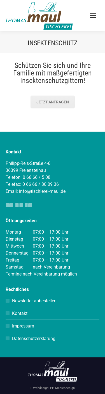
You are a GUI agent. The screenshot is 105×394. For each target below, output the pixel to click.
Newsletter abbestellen (34, 300)
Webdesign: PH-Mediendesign (54, 388)
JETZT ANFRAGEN (52, 102)
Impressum (23, 326)
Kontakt (19, 313)
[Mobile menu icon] (93, 15)
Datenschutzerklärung (33, 338)
